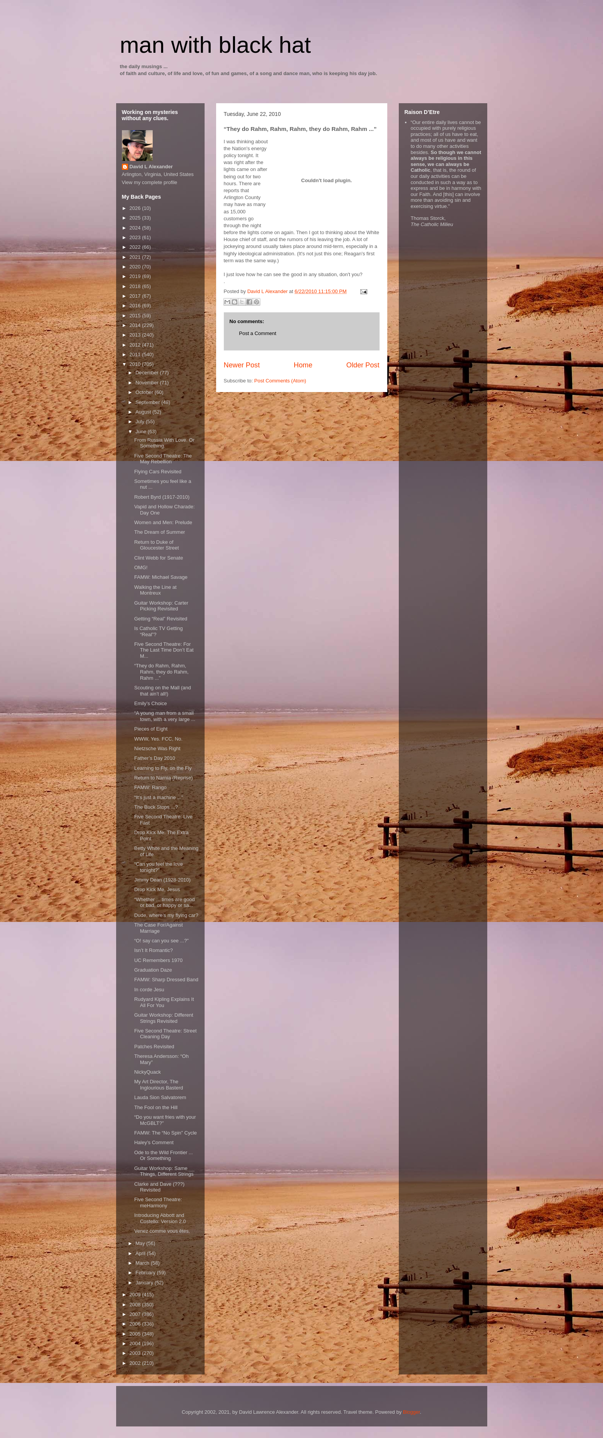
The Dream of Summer (159, 532)
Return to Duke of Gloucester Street (156, 545)
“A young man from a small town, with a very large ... (164, 716)
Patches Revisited (154, 1046)
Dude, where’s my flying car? (166, 915)
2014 (136, 325)
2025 (136, 218)
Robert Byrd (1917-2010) (162, 497)
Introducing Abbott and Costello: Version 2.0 (160, 1218)
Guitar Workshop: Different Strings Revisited (163, 1018)
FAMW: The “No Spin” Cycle (165, 1133)
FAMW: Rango (150, 787)
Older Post (363, 365)
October (145, 392)
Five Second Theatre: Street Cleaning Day (165, 1034)
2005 (136, 1334)
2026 (136, 208)
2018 (136, 286)
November (147, 382)
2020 (136, 267)
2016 (136, 305)
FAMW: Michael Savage (160, 577)
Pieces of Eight (151, 729)
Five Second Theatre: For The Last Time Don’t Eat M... (163, 650)
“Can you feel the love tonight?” (158, 867)
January (145, 1282)
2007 (136, 1314)
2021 (136, 257)
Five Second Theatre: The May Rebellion (163, 459)
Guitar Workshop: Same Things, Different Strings (163, 1171)
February (146, 1272)
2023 (136, 237)
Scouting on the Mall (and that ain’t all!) (162, 691)
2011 (136, 354)
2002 (136, 1363)
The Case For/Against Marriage (158, 928)
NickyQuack (147, 1072)
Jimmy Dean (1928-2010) (162, 880)
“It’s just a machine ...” (158, 797)
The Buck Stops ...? (156, 807)
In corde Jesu (149, 989)
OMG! (141, 567)
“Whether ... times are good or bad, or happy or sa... (164, 902)
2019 (136, 276)
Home (303, 365)
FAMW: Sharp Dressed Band (166, 979)
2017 (136, 296)
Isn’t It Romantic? (153, 950)
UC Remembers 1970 (158, 960)
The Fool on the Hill (156, 1107)
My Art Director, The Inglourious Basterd (158, 1085)
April (141, 1253)
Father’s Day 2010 (154, 758)
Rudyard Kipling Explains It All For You (164, 1002)
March (143, 1263)
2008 (136, 1304)
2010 (136, 364)
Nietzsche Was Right (157, 748)
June (141, 431)
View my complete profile (149, 182)
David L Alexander (151, 166)
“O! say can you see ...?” (161, 941)
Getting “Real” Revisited (160, 619)
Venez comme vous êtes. (162, 1231)
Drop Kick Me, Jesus (157, 889)
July (140, 421)
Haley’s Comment (153, 1142)
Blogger (411, 1412)
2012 (136, 345)
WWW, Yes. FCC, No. (158, 739)
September (148, 402)
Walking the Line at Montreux (155, 590)
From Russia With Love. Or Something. (164, 443)
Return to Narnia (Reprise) (163, 778)
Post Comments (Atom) (280, 381)
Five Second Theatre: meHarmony (158, 1202)
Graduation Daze (153, 970)
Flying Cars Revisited (158, 471)
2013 (136, 335)
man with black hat (215, 45)
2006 (136, 1324)
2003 (136, 1353)
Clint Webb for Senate (158, 558)
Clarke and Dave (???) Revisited (159, 1187)
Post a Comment (258, 333)
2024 (136, 228)
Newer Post (242, 365)
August (143, 412)
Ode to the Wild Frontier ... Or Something (163, 1155)
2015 (136, 315)
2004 (136, 1343)
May (140, 1243)
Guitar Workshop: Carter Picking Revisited (161, 606)
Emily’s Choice (150, 703)
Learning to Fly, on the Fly (163, 768)
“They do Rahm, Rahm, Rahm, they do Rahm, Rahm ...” (161, 671)
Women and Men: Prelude (163, 522)
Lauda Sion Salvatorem (160, 1097)
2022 (136, 247)
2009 (136, 1294)
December (147, 372)
